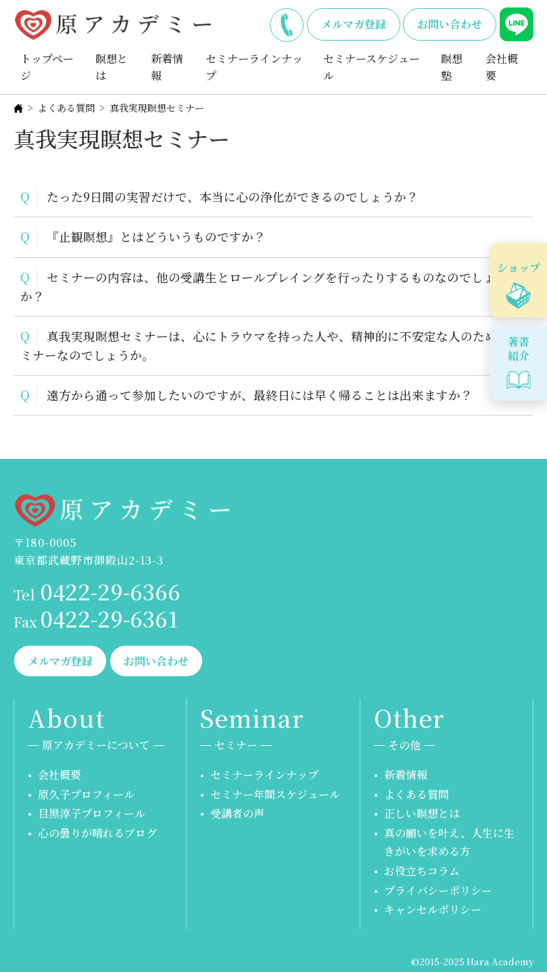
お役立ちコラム (422, 871)
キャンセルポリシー (432, 909)
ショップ (518, 267)
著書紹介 (518, 348)
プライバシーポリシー (438, 890)
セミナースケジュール (371, 67)
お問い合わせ (449, 24)
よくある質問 (66, 107)
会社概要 (501, 67)
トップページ (47, 67)
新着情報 (167, 67)
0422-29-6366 (287, 22)
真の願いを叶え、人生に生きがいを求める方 (449, 842)
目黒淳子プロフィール (91, 813)
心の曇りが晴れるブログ (97, 833)
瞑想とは (111, 67)
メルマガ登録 (353, 24)
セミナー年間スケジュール (275, 794)
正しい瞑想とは (422, 813)
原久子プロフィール (86, 794)
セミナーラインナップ (254, 67)
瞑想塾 (451, 67)
